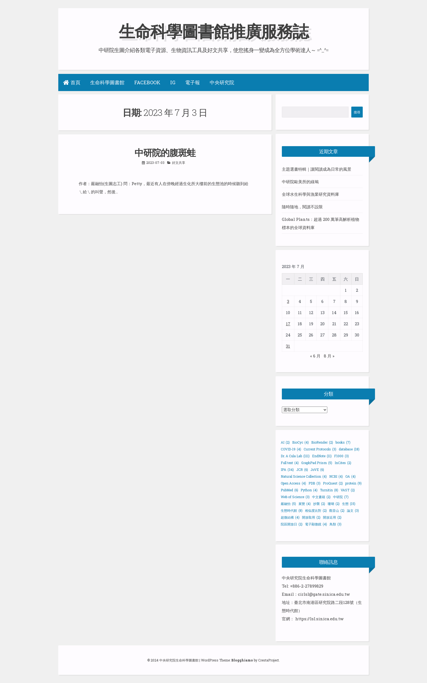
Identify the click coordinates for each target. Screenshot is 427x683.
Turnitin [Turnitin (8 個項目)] (329, 490)
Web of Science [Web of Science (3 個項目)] (295, 496)
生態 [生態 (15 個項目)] (348, 503)
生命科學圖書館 (107, 82)
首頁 (71, 82)
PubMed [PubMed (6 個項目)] (289, 490)
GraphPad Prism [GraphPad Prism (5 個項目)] (316, 462)
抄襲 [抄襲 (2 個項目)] (319, 503)
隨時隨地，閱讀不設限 (302, 206)
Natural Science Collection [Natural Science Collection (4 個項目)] (304, 476)
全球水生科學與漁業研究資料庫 (310, 194)
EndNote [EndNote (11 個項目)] (322, 455)
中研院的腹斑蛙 (165, 152)
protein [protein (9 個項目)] (353, 483)
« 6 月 (315, 356)
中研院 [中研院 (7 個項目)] (341, 496)
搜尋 (357, 112)
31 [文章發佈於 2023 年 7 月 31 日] (288, 346)
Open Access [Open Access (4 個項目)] (293, 483)
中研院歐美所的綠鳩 (300, 181)
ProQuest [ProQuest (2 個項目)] (333, 483)
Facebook (147, 82)
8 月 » (329, 356)
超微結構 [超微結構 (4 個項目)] (290, 517)
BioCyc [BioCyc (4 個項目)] (300, 442)
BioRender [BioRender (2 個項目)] (322, 442)
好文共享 (178, 162)
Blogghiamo (242, 660)
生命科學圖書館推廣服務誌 (213, 31)
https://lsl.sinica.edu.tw (319, 618)
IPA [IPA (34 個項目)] (287, 469)
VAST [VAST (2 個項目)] (348, 490)
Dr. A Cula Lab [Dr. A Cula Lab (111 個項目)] (295, 455)
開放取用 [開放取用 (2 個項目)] (311, 517)
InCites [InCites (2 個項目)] (343, 462)
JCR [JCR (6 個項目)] (302, 469)
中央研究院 (222, 82)
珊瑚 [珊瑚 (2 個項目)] (334, 503)
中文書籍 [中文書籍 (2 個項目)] (321, 496)
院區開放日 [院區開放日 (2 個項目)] (292, 524)
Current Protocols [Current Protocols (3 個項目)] (320, 449)
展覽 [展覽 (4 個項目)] (304, 503)
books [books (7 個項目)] (342, 442)
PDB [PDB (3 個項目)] (315, 483)
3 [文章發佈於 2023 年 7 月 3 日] (288, 301)
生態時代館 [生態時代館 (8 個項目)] (292, 510)
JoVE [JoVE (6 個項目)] (317, 469)
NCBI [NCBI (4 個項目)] (336, 476)
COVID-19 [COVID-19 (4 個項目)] (291, 449)
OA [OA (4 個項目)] (350, 476)
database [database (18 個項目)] (349, 449)
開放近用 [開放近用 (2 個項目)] (332, 517)
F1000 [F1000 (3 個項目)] (341, 455)
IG (172, 82)
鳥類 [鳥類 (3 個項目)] (335, 524)
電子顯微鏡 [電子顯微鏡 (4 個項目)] (316, 524)
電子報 (192, 82)
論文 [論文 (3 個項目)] (353, 510)
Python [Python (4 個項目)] (309, 490)
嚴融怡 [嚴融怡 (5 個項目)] (288, 503)
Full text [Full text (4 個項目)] (290, 462)
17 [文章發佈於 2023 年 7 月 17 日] (288, 323)
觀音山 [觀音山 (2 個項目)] (336, 510)
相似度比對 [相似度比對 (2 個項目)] (316, 510)
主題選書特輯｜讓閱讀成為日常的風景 (316, 169)
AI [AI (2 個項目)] (285, 442)
